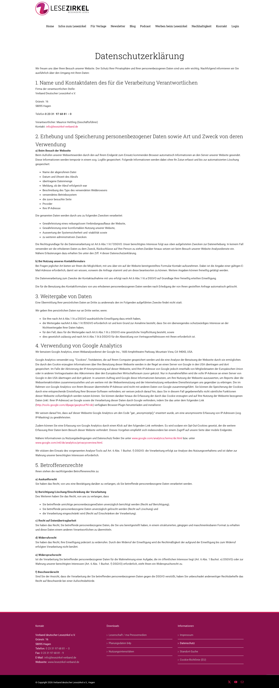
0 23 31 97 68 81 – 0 (58, 648)
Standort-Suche (189, 651)
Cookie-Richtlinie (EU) (193, 659)
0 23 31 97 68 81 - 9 (52, 653)
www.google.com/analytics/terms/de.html (157, 438)
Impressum (186, 635)
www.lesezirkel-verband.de (63, 662)
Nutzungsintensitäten (121, 651)
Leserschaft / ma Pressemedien (128, 635)
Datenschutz (187, 643)
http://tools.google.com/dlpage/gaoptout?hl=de (64, 405)
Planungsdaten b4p (120, 643)
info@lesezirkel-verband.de (62, 126)
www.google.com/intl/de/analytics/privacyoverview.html (68, 442)
